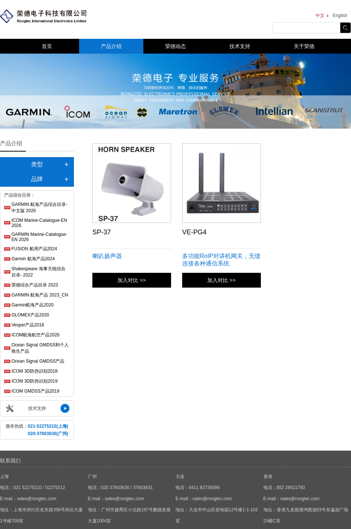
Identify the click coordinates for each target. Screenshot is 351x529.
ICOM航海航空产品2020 (35, 335)
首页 (47, 46)
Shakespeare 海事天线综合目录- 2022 (38, 272)
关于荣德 (304, 46)
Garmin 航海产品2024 (33, 258)
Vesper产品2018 (27, 325)
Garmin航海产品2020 (32, 305)
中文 (320, 15)
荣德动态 (175, 46)
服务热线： (37, 430)
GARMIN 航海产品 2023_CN (39, 295)
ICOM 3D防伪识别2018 (34, 371)
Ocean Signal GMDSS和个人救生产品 (40, 348)
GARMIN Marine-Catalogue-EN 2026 (39, 237)
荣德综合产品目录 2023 (34, 285)
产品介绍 (111, 46)
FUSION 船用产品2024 (34, 248)
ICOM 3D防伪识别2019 (34, 381)
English (340, 15)
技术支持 (239, 46)
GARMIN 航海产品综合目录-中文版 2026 (39, 207)
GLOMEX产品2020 (30, 315)
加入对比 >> (131, 280)
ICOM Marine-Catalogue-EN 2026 (39, 223)
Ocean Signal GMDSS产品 (37, 361)
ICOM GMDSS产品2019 (35, 391)
